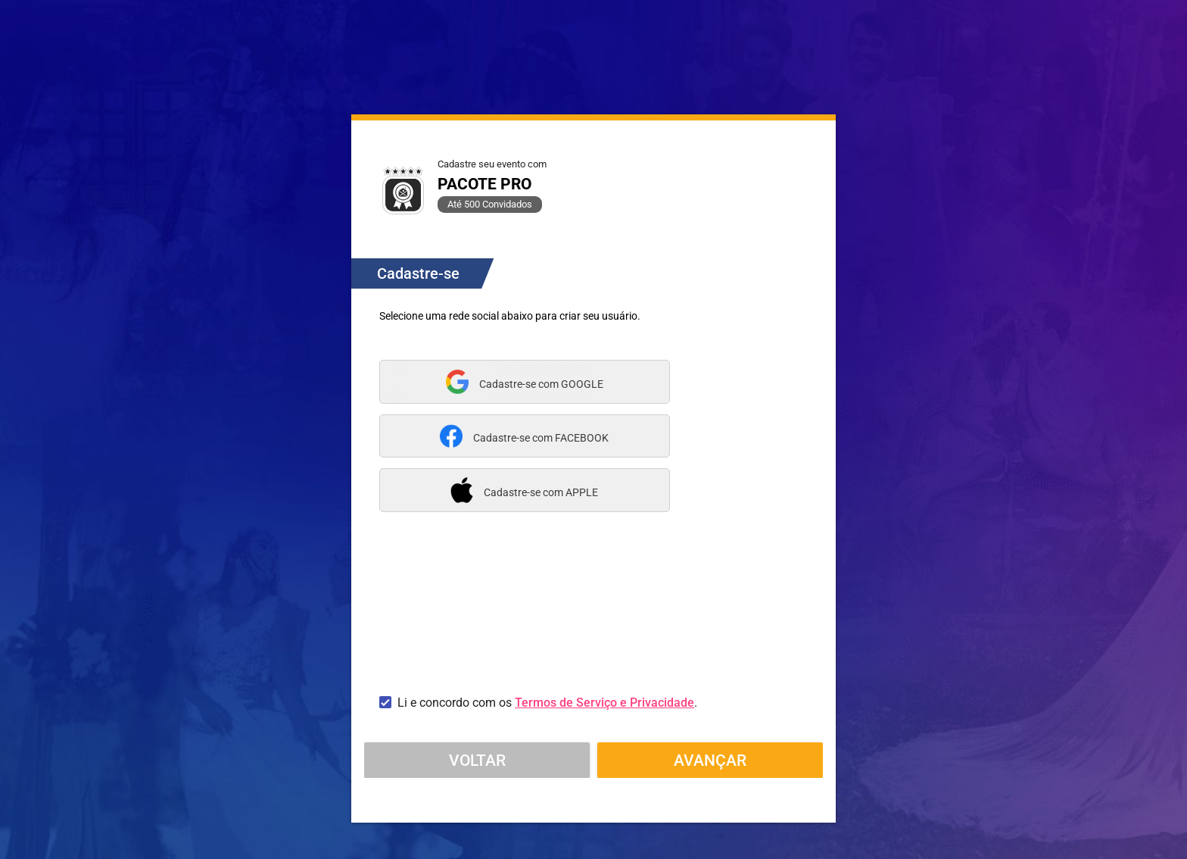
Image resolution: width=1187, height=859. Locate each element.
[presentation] (494, 634)
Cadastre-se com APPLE (541, 492)
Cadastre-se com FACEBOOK (541, 438)
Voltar (477, 760)
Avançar (710, 760)
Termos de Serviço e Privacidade (604, 702)
